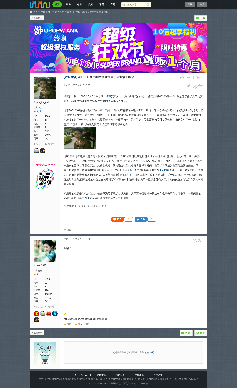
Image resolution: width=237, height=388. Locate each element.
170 (47, 290)
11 (46, 120)
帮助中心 (101, 375)
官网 (113, 4)
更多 (188, 85)
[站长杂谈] (71, 77)
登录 (190, 4)
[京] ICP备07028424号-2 (186, 379)
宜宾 (111, 96)
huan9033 (41, 265)
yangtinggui (42, 102)
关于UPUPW (80, 375)
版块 (68, 4)
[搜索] (148, 4)
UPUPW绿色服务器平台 (64, 379)
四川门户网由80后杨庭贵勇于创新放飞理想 (88, 12)
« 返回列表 (37, 17)
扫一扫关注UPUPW (45, 164)
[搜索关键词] (134, 4)
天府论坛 (127, 170)
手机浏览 (139, 375)
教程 (79, 4)
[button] (122, 219)
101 (47, 286)
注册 (202, 4)
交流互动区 (46, 12)
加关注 (39, 144)
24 (46, 127)
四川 (87, 198)
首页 (57, 4)
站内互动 (59, 12)
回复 (200, 18)
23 (46, 283)
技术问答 (120, 375)
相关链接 (158, 375)
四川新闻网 (162, 170)
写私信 (51, 144)
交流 (90, 4)
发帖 (200, 333)
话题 (101, 4)
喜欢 (80, 324)
